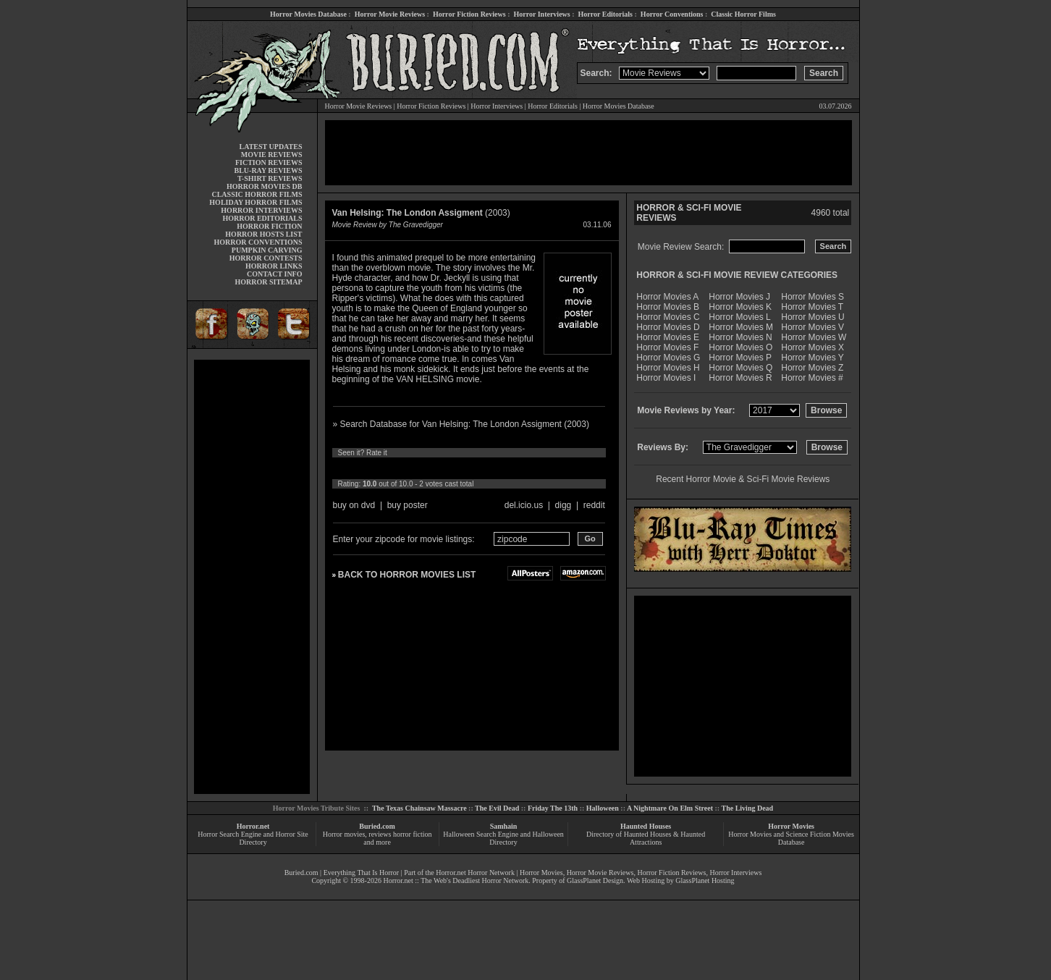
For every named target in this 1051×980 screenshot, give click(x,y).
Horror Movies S (812, 297)
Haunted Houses (645, 826)
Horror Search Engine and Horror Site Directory (253, 838)
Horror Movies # (812, 378)
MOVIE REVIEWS (272, 155)
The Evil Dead (497, 808)
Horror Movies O (740, 347)
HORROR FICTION (269, 226)
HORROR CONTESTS (266, 258)
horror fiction (412, 834)
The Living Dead (748, 808)
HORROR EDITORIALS (262, 218)
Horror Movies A (667, 297)
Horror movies (344, 834)
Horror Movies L (739, 317)
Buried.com (377, 826)
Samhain (504, 826)
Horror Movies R (740, 378)
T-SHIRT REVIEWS (269, 178)
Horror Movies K (740, 307)
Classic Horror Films (743, 14)
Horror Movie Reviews (390, 14)
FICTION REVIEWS (269, 162)
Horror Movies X (812, 347)
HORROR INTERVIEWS (261, 210)
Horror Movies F (667, 347)
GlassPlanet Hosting (704, 880)
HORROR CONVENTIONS (258, 242)
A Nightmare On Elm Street (670, 808)
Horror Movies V (812, 327)
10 (473, 468)
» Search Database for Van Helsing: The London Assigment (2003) (461, 424)
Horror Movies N (740, 337)
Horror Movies (791, 826)
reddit (594, 505)
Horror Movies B (667, 307)
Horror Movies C (667, 317)
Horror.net (253, 826)
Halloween (602, 808)
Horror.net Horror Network (475, 872)
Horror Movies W (813, 337)
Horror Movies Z (812, 368)
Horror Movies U (812, 317)
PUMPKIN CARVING (267, 250)
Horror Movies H (667, 368)
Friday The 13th (553, 808)
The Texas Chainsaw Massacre (419, 808)
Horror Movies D (667, 327)
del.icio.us (524, 505)
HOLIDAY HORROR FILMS (255, 202)
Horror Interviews (541, 14)
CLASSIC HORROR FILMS (256, 194)
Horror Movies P (740, 357)
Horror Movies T (812, 307)
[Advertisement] (252, 577)
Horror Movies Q (740, 368)
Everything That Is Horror (362, 872)
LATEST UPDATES (271, 147)
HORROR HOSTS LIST (263, 234)
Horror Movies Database (308, 14)
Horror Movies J (739, 297)
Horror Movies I (666, 378)
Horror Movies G (668, 357)
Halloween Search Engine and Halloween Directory (503, 838)
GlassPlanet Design (595, 880)
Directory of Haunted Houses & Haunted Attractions (645, 838)
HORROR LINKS (274, 266)
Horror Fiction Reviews (469, 14)
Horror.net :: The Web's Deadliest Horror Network (455, 880)
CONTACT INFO (275, 274)
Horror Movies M (741, 327)
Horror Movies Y (812, 357)
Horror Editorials (605, 14)
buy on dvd (354, 505)
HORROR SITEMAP (268, 282)
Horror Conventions (672, 14)
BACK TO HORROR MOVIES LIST (407, 575)
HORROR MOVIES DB (264, 186)
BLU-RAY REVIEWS (268, 170)
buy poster (407, 505)
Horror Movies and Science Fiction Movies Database (791, 838)
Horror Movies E (667, 337)
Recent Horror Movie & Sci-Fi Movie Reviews (743, 479)
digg (563, 505)
